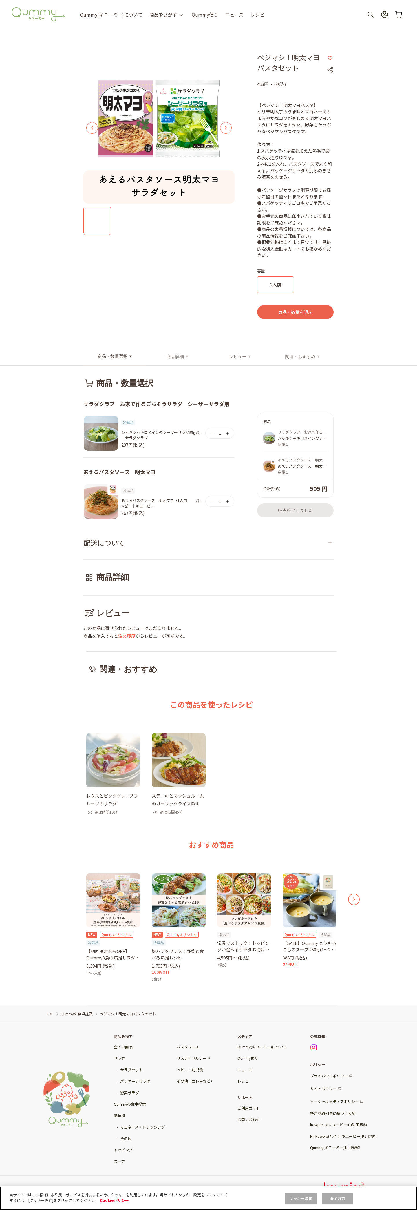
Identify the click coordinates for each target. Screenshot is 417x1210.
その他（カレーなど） (195, 1081)
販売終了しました (295, 510)
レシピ (257, 14)
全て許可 (337, 1204)
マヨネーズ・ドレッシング (142, 1127)
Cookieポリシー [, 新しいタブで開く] (114, 1206)
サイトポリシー (323, 1088)
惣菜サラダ (129, 1092)
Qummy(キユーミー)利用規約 (335, 1147)
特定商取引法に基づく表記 (332, 1113)
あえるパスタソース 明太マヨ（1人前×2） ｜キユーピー (154, 503)
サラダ (119, 1058)
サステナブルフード (194, 1058)
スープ (119, 1161)
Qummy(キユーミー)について (111, 14)
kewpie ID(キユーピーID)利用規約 (338, 1124)
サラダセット (131, 1070)
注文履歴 (127, 636)
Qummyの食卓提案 (130, 1104)
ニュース (234, 14)
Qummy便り (205, 14)
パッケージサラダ (135, 1081)
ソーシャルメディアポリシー (334, 1101)
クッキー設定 (300, 1204)
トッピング (123, 1150)
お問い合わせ (248, 1119)
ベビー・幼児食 (190, 1070)
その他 (125, 1138)
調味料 (119, 1115)
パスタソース (188, 1047)
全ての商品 (123, 1047)
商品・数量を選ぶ (295, 312)
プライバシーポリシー (329, 1076)
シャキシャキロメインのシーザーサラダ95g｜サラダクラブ (158, 435)
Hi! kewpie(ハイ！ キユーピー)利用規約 (343, 1136)
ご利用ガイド (248, 1108)
